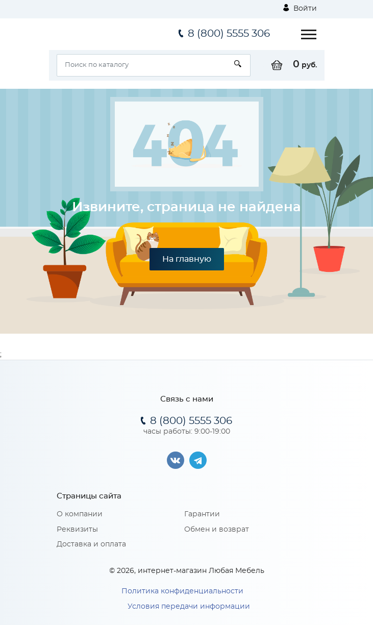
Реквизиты (77, 529)
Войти (300, 8)
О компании (80, 514)
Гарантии (202, 514)
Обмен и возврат (216, 529)
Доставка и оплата (91, 544)
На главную (186, 259)
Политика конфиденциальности (182, 591)
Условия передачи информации (189, 606)
